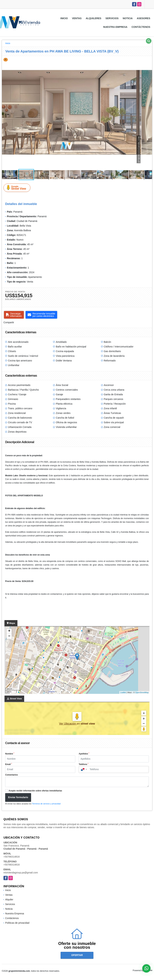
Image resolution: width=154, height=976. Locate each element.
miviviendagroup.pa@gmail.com (20, 872)
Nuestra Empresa (115, 27)
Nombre (9, 753)
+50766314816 (11, 856)
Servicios (112, 18)
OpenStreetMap (142, 692)
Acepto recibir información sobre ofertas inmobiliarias (35, 791)
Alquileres (93, 18)
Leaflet (123, 692)
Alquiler (9, 899)
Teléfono (83, 764)
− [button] (9, 636)
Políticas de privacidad (17, 922)
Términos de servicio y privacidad (46, 804)
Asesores (143, 18)
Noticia (128, 18)
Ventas (77, 18)
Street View (17, 187)
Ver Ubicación (68, 723)
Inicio (64, 18)
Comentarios (11, 775)
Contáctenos (141, 27)
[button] (149, 59)
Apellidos (84, 753)
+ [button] (9, 631)
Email (8, 764)
